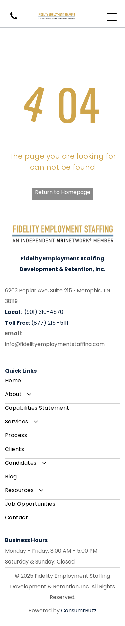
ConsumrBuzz (79, 610)
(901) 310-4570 (43, 312)
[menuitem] (62, 383)
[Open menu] (112, 17)
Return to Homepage (62, 192)
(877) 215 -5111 (49, 323)
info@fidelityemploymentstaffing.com (55, 344)
